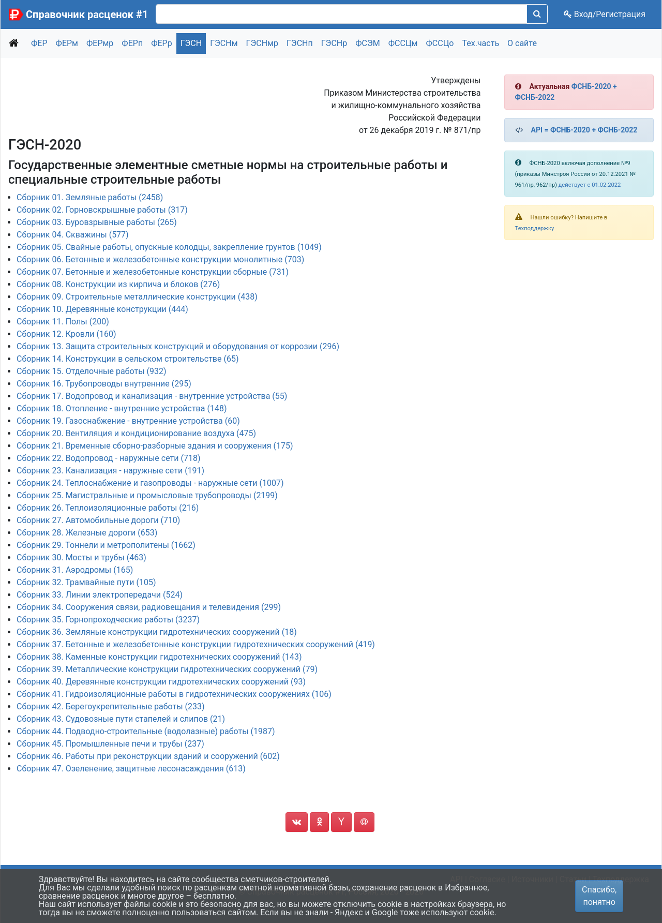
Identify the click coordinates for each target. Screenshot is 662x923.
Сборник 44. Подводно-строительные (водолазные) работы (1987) (146, 731)
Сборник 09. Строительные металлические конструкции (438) (137, 297)
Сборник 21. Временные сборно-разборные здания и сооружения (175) (155, 446)
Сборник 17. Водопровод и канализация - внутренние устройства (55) (152, 396)
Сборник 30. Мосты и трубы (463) (81, 557)
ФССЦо (440, 43)
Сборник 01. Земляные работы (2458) (90, 197)
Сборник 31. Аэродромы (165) (75, 570)
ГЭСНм (223, 43)
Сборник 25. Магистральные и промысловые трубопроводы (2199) (147, 495)
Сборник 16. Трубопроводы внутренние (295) (104, 384)
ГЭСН (191, 43)
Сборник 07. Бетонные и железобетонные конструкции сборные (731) (153, 272)
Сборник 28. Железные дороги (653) (87, 533)
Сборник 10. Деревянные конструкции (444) (102, 309)
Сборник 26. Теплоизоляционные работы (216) (108, 508)
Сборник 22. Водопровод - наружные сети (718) (108, 458)
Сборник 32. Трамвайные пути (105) (86, 582)
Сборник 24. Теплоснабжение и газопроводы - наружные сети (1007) (150, 483)
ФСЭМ (367, 43)
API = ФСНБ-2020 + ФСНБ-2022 (584, 130)
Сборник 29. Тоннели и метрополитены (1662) (106, 545)
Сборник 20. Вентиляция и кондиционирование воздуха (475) (136, 433)
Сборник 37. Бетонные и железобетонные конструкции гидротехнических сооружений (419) (196, 644)
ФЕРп (132, 43)
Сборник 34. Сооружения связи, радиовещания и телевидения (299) (149, 607)
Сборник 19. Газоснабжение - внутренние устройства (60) (128, 421)
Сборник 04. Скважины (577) (73, 235)
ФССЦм (403, 43)
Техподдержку (534, 228)
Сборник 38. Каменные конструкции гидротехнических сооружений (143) (159, 657)
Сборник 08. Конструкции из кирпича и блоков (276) (118, 284)
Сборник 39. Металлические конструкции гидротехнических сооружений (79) (167, 669)
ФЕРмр (99, 43)
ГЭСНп (300, 43)
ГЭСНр (334, 43)
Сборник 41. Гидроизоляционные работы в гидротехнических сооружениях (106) (174, 694)
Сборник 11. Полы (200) (63, 321)
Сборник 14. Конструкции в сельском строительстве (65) (128, 359)
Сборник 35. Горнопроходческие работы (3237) (108, 619)
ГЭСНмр (262, 43)
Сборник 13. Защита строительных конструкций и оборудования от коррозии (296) (178, 346)
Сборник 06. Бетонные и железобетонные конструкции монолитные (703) (160, 259)
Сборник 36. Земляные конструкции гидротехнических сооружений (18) (157, 632)
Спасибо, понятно (599, 896)
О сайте (522, 43)
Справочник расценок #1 (87, 14)
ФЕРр (161, 43)
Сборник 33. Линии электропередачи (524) (100, 595)
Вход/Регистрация (604, 14)
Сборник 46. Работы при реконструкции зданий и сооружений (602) (148, 756)
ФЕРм (67, 43)
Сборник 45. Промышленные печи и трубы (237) (110, 744)
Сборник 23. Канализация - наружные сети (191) (110, 470)
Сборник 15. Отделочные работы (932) (92, 371)
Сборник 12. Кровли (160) (66, 334)
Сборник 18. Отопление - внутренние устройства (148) (122, 408)
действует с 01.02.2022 (590, 185)
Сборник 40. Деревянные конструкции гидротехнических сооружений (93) (161, 682)
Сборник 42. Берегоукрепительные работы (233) (111, 706)
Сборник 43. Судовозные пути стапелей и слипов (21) (121, 719)
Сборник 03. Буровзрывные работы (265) (97, 222)
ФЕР (39, 43)
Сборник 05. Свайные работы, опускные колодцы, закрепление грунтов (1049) (169, 247)
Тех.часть (480, 43)
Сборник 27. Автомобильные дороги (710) (98, 520)
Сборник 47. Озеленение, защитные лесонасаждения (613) (131, 768)
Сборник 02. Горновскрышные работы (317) (102, 210)
